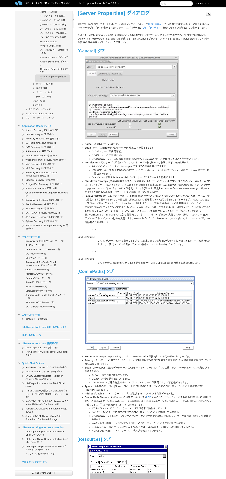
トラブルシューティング (37, 109)
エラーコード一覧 (29, 315)
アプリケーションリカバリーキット (40, 454)
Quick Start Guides (31, 363)
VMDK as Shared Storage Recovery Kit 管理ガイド (45, 226)
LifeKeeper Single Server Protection (41, 427)
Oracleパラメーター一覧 (37, 269)
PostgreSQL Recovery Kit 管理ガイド (41, 184)
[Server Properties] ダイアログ (53, 78)
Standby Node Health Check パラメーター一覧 (46, 297)
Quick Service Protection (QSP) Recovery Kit (46, 194)
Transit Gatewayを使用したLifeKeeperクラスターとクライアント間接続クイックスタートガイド (44, 393)
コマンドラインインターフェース (37, 118)
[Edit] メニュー (156, 24)
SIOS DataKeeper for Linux (37, 114)
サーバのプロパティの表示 (52, 20)
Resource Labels (48, 41)
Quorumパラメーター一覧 (37, 278)
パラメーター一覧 (29, 237)
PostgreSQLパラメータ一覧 (38, 274)
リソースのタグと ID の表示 (53, 29)
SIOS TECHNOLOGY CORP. (47, 3)
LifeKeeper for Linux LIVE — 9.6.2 (99, 3)
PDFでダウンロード (44, 473)
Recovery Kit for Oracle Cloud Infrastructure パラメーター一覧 (40, 264)
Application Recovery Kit (34, 126)
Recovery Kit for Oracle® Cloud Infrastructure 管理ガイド (39, 173)
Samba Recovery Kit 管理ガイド (39, 204)
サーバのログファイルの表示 (53, 24)
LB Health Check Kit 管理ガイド (39, 143)
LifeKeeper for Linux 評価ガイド (38, 343)
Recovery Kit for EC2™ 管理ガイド (40, 139)
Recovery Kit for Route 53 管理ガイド (42, 200)
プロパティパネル (152, 27)
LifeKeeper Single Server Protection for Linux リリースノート (45, 433)
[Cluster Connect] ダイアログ (54, 57)
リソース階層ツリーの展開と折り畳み (54, 52)
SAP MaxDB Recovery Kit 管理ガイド (42, 217)
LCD (148, 397)
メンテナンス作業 (42, 92)
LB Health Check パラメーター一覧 (42, 249)
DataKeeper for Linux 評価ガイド (39, 348)
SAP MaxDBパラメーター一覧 (40, 306)
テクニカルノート (44, 96)
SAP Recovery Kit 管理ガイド (37, 208)
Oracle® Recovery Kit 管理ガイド (39, 180)
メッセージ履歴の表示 (50, 45)
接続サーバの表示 (49, 12)
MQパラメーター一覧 (35, 253)
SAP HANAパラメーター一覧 (39, 302)
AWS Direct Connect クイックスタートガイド (44, 367)
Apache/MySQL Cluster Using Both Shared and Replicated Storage (41, 417)
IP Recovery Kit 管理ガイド (36, 151)
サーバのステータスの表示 (53, 16)
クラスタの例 (38, 101)
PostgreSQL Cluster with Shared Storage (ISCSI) (44, 410)
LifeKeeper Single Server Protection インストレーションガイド (44, 440)
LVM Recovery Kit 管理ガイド (37, 147)
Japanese (202, 3)
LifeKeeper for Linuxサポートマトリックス (44, 327)
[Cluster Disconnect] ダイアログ (54, 63)
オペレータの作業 (42, 84)
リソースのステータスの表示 (53, 33)
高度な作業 (39, 88)
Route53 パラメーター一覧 (38, 282)
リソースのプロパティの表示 (53, 37)
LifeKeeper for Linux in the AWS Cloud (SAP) (42, 384)
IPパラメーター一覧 (34, 245)
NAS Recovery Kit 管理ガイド (38, 164)
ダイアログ (37, 105)
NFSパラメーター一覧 (36, 258)
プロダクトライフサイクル (34, 462)
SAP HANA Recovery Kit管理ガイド (41, 213)
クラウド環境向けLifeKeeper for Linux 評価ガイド (44, 353)
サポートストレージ (31, 335)
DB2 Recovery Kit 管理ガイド (37, 134)
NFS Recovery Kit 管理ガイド (38, 168)
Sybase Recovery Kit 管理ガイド (39, 221)
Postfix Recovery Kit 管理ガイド (39, 188)
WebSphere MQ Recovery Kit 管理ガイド (43, 160)
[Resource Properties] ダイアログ (54, 71)
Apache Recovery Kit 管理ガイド (39, 130)
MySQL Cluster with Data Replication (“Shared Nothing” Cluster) (42, 377)
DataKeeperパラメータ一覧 (38, 290)
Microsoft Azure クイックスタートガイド (41, 372)
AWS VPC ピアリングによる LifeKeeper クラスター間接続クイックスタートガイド (44, 402)
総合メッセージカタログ (34, 319)
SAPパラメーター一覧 (36, 286)
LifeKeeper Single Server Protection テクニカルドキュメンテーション (45, 447)
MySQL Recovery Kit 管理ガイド (39, 156)
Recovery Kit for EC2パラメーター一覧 (44, 241)
